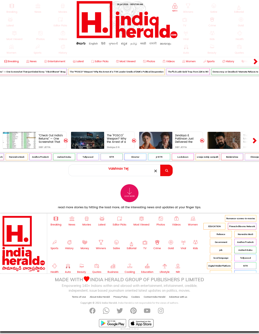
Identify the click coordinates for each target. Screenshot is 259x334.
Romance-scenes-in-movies (240, 218)
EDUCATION (214, 226)
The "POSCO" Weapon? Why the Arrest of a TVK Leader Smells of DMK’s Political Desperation (118, 71)
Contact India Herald (154, 296)
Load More (129, 192)
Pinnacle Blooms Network (242, 226)
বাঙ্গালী (153, 43)
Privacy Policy (120, 296)
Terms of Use (79, 296)
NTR (113, 157)
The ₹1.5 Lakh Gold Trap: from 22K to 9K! (190, 71)
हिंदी (103, 43)
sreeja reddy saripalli (209, 157)
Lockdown (184, 157)
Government (221, 242)
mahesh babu (66, 157)
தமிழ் (133, 43)
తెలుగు (81, 44)
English (93, 43)
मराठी (143, 43)
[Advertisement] (129, 103)
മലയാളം (165, 43)
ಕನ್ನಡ (124, 43)
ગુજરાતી (113, 43)
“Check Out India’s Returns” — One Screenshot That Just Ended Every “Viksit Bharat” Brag (51, 138)
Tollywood (89, 157)
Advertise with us (178, 296)
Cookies (135, 296)
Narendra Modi (18, 157)
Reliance (221, 234)
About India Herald (100, 296)
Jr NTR (161, 157)
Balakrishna (234, 157)
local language (220, 258)
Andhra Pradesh (42, 157)
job (220, 250)
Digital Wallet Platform (219, 265)
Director (137, 157)
